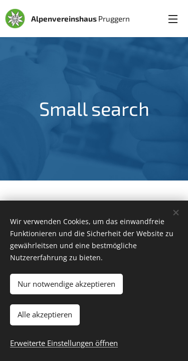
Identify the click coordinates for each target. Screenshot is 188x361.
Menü (172, 19)
